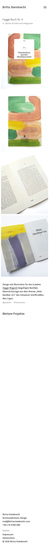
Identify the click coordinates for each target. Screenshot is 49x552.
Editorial (18, 23)
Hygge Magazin (10, 287)
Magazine (28, 23)
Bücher (8, 23)
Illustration (20, 302)
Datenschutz (8, 537)
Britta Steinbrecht (14, 7)
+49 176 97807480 (11, 524)
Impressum (7, 534)
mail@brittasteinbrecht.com (16, 521)
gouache (7, 302)
